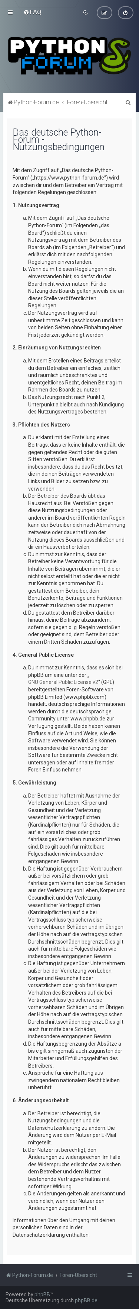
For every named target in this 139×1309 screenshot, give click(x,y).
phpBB (42, 1294)
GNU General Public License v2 (63, 682)
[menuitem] (32, 12)
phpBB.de (86, 1300)
